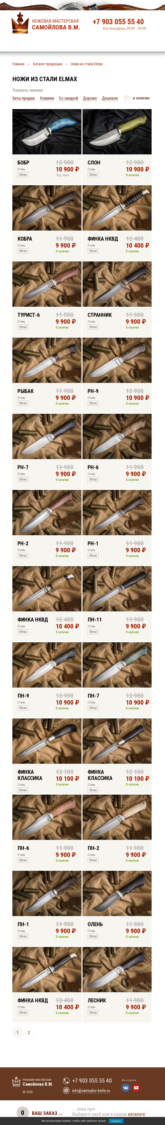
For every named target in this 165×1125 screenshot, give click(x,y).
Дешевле (110, 98)
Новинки (47, 98)
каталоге (136, 1114)
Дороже (90, 98)
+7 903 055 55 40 (118, 21)
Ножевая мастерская (57, 25)
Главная (18, 64)
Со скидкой (68, 98)
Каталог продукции (47, 64)
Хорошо (116, 1121)
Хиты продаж (23, 98)
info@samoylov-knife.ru (91, 1090)
